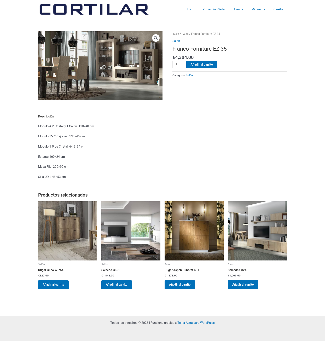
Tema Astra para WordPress (196, 323)
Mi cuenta (261, 9)
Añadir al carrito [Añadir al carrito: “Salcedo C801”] (119, 286)
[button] (155, 38)
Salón (185, 33)
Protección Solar (221, 9)
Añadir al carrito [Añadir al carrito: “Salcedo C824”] (245, 286)
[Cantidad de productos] (178, 64)
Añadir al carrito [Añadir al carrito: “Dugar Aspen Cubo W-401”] (182, 286)
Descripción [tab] (46, 117)
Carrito (279, 9)
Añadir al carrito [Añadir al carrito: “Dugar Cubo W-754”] (55, 286)
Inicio (200, 9)
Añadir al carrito (202, 64)
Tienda (243, 9)
